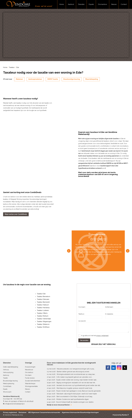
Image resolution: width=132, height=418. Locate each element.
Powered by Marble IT (121, 415)
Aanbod (71, 4)
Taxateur (12, 67)
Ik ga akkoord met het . (95, 335)
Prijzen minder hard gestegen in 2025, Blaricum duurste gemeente (78, 391)
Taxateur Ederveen (43, 299)
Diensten (81, 4)
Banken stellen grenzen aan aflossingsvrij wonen (73, 371)
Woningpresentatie (31, 386)
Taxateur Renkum (42, 316)
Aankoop (6, 375)
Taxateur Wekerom (43, 324)
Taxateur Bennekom (43, 296)
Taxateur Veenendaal (44, 319)
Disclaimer (23, 412)
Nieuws (114, 4)
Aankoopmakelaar (35, 79)
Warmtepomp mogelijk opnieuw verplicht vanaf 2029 (74, 388)
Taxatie (5, 378)
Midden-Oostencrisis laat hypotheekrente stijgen (72, 399)
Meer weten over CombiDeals (16, 214)
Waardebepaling (91, 79)
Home (61, 4)
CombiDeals (7, 386)
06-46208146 (28, 401)
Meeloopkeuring (8, 383)
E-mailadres (109, 314)
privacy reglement (102, 335)
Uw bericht (82, 321)
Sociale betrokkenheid (32, 381)
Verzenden (84, 340)
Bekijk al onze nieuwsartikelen (59, 405)
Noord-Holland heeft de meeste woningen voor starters (75, 402)
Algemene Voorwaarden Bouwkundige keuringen (80, 412)
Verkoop (6, 369)
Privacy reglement (10, 412)
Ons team (28, 375)
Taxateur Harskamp (43, 307)
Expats (91, 4)
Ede (17, 67)
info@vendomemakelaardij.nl (14, 404)
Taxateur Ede (41, 294)
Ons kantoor (102, 4)
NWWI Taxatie (52, 79)
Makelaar (19, 79)
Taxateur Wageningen (44, 321)
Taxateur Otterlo (42, 313)
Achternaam (109, 307)
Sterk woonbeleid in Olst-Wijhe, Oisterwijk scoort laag (74, 396)
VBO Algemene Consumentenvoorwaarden (44, 412)
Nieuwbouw (29, 369)
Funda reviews (30, 378)
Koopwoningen (30, 367)
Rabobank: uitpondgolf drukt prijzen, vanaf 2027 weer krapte (77, 394)
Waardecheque (30, 383)
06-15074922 (13, 401)
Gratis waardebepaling (10, 367)
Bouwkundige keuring (71, 79)
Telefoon (81, 314)
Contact (124, 4)
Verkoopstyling (8, 372)
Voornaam (81, 307)
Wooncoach (7, 392)
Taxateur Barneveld (43, 302)
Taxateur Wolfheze (43, 327)
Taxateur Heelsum (43, 305)
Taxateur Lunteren (43, 310)
